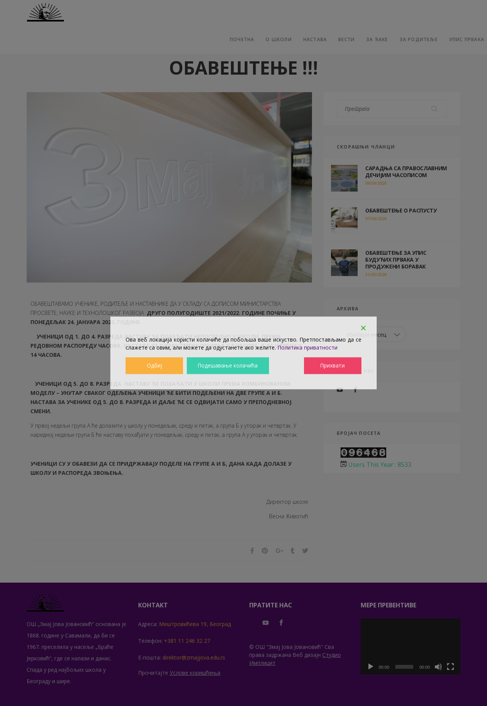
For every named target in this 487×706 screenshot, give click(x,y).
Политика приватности (307, 347)
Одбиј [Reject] (154, 365)
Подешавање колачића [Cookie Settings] (227, 365)
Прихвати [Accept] (333, 365)
